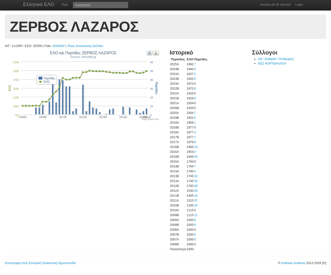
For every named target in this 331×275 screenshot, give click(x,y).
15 (195, 147)
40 (195, 190)
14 (195, 195)
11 (195, 215)
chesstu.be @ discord (275, 4)
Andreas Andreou (293, 263)
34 (195, 156)
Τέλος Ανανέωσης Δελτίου (85, 46)
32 (195, 176)
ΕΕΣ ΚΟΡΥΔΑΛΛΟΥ (272, 63)
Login (299, 4)
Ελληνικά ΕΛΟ (38, 4)
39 (195, 186)
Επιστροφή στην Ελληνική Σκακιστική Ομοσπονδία (40, 263)
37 (195, 200)
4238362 (58, 46)
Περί (65, 4)
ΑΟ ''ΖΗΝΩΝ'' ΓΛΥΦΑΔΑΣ (276, 59)
